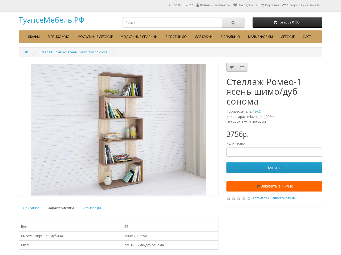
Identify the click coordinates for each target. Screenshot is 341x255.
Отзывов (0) (92, 208)
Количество (235, 143)
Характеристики (61, 208)
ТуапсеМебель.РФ (51, 20)
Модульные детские (95, 36)
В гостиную (176, 36)
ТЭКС (257, 111)
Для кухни (204, 36)
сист (307, 36)
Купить (274, 167)
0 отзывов (259, 198)
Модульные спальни (139, 36)
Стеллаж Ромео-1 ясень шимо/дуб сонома (73, 52)
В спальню (230, 36)
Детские (288, 36)
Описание (31, 208)
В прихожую (59, 36)
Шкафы (33, 36)
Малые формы (260, 36)
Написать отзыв (282, 198)
